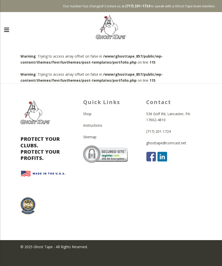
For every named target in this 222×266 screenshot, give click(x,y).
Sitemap (90, 149)
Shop (87, 125)
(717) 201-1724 (158, 143)
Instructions (92, 137)
